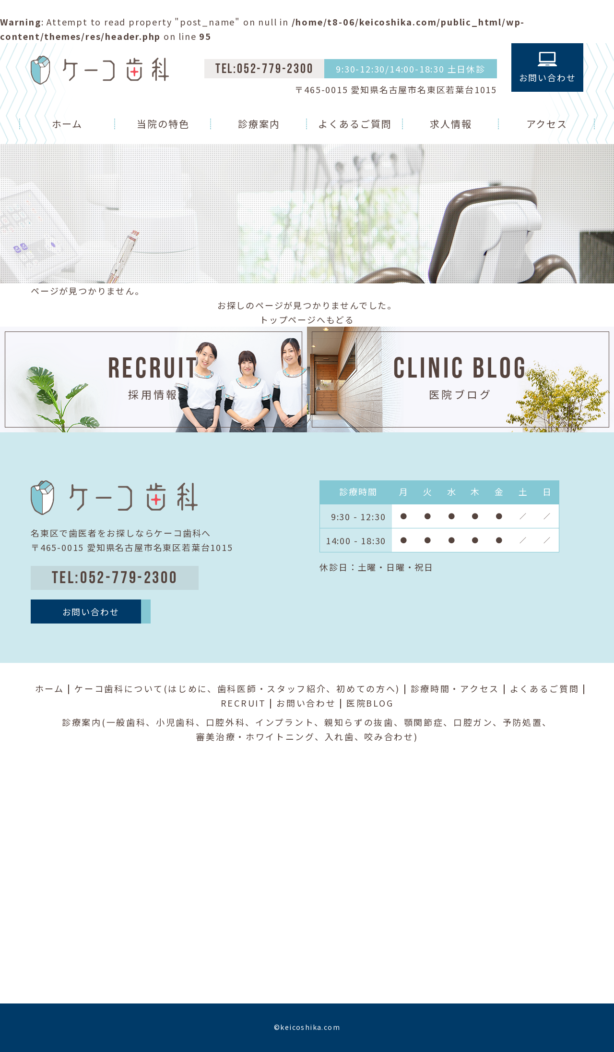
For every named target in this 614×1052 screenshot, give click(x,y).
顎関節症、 (429, 722)
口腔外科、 (231, 722)
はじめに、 (192, 688)
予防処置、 (528, 722)
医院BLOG (369, 703)
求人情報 (451, 124)
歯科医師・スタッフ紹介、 (276, 688)
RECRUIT (243, 703)
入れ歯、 (345, 736)
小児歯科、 (181, 722)
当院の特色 (163, 124)
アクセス (547, 124)
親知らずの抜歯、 (364, 722)
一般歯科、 (131, 722)
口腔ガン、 (478, 722)
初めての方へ (366, 688)
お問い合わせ (306, 703)
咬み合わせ (389, 736)
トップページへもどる (307, 319)
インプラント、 (289, 722)
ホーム (67, 124)
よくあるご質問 (355, 124)
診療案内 (259, 124)
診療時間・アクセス (455, 688)
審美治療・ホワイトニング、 (260, 736)
